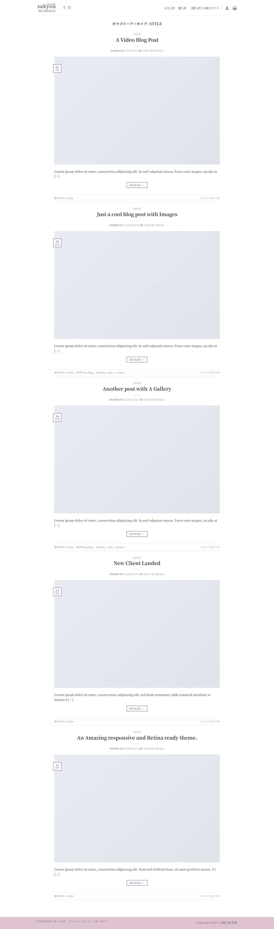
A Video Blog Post (137, 39)
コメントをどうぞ (210, 198)
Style (137, 34)
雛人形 (182, 8)
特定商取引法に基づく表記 (51, 921)
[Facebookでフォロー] (64, 8)
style (110, 372)
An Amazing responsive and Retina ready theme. (137, 737)
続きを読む (137, 185)
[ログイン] (227, 8)
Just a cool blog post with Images (137, 214)
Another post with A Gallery (137, 388)
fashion (100, 372)
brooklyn (88, 372)
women (119, 372)
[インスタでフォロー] (69, 8)
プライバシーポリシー (80, 921)
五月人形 (169, 8)
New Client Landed (137, 562)
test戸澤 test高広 (153, 50)
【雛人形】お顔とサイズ (204, 8)
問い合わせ (101, 921)
